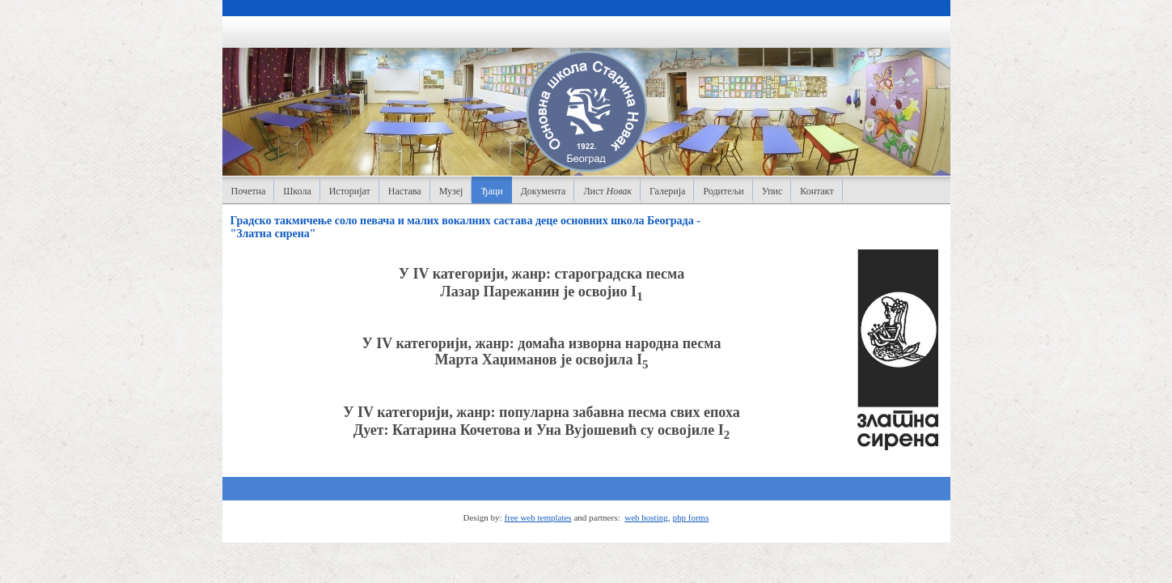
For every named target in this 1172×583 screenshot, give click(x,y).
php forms (691, 517)
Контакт (816, 191)
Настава (404, 191)
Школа (297, 191)
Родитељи (723, 191)
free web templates (538, 517)
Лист (607, 191)
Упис (772, 191)
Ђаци (491, 191)
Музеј (451, 191)
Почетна (248, 191)
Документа (543, 191)
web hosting (645, 517)
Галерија (667, 191)
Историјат (349, 191)
